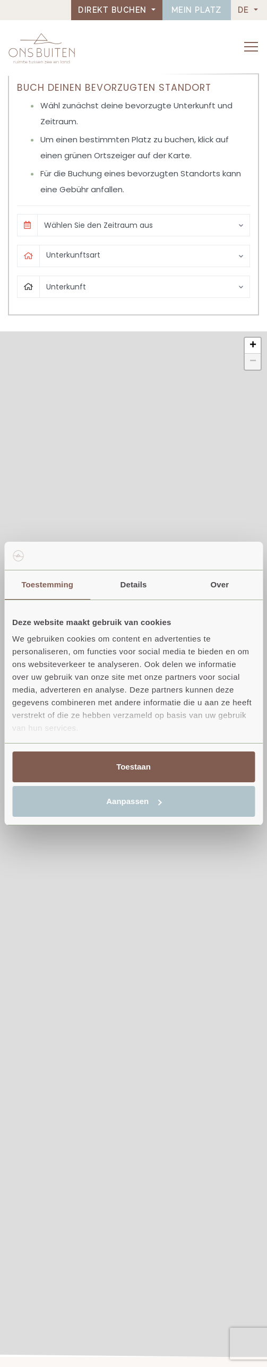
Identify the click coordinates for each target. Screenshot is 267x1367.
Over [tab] (220, 584)
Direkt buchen (113, 10)
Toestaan (133, 766)
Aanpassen (133, 801)
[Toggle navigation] (251, 47)
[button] (253, 346)
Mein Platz (196, 10)
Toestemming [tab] (47, 584)
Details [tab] (133, 584)
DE (245, 10)
